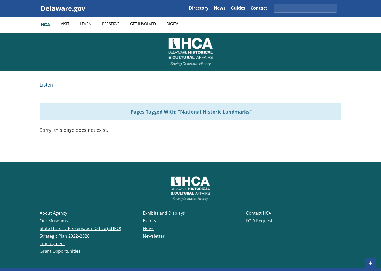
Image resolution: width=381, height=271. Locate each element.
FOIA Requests (260, 221)
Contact (259, 8)
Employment (52, 243)
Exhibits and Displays (164, 213)
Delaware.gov (62, 8)
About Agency (53, 213)
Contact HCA (258, 213)
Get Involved (143, 23)
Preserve (111, 23)
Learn (86, 23)
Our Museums (54, 221)
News (219, 8)
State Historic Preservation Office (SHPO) (80, 228)
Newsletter (154, 236)
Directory (198, 8)
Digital (173, 23)
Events (149, 221)
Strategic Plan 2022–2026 (64, 236)
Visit (65, 23)
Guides (238, 8)
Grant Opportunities (60, 251)
